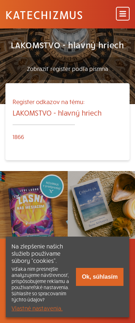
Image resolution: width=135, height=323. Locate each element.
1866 (18, 136)
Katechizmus (44, 14)
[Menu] (123, 14)
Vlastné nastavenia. (37, 307)
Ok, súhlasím (100, 277)
